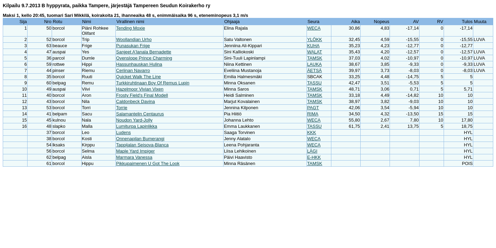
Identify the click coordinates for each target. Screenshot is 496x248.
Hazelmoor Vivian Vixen (140, 89)
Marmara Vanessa (134, 157)
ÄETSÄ (314, 70)
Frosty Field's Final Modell (142, 95)
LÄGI (312, 151)
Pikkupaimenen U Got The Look (147, 163)
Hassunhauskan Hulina (139, 64)
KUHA (313, 45)
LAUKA (314, 64)
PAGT (313, 107)
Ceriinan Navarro (133, 70)
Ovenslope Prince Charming (144, 58)
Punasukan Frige (133, 45)
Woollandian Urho (134, 39)
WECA (314, 28)
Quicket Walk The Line (138, 76)
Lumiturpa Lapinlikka (136, 126)
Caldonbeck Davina (135, 101)
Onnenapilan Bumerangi (140, 138)
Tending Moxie (130, 28)
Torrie (121, 107)
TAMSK (314, 58)
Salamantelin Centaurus (140, 113)
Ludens (123, 132)
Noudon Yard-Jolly (134, 120)
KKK (311, 132)
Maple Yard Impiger (135, 151)
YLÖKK (314, 39)
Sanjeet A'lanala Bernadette (143, 51)
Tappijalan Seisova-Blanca (142, 144)
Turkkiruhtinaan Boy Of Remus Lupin (152, 82)
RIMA (313, 113)
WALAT (314, 51)
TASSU (314, 82)
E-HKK (314, 157)
